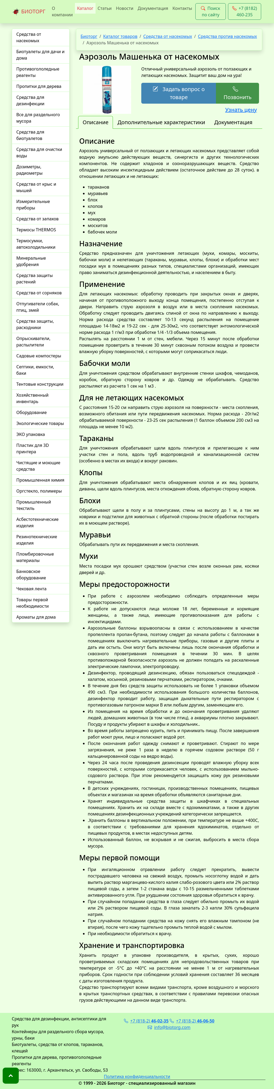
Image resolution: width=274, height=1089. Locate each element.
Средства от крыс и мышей (36, 187)
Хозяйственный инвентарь (32, 398)
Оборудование (31, 412)
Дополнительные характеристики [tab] (161, 122)
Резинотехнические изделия (36, 540)
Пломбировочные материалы (35, 557)
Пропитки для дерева (39, 86)
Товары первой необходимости (32, 603)
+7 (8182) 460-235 (244, 11)
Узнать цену (241, 109)
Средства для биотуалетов (30, 135)
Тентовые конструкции (39, 384)
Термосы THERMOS (36, 230)
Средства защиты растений (34, 278)
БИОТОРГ (28, 12)
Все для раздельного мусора (38, 118)
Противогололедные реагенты (37, 72)
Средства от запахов (37, 219)
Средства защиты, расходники (35, 324)
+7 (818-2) (146, 1021)
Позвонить (237, 93)
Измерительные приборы (33, 204)
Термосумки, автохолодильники (35, 244)
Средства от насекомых (28, 37)
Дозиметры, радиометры (29, 170)
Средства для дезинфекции (30, 100)
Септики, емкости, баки (35, 370)
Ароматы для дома (36, 617)
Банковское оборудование (31, 574)
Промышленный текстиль (33, 505)
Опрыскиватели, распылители (33, 341)
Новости (124, 8)
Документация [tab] (233, 122)
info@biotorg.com (169, 1027)
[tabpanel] (169, 570)
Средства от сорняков (39, 293)
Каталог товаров (120, 36)
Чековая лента (31, 589)
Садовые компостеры (38, 356)
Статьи (105, 8)
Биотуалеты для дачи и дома (40, 55)
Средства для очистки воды (39, 152)
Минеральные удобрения (31, 261)
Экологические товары (40, 423)
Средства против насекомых (227, 36)
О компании (62, 11)
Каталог (85, 8)
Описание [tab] (95, 122)
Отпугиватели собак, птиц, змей (37, 307)
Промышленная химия (40, 480)
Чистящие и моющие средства (38, 466)
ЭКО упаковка (30, 434)
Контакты (182, 8)
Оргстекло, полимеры (39, 491)
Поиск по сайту (210, 11)
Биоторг (89, 36)
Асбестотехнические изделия (37, 522)
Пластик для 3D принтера (32, 448)
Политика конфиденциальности (137, 1076)
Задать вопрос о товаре (178, 93)
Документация (153, 8)
